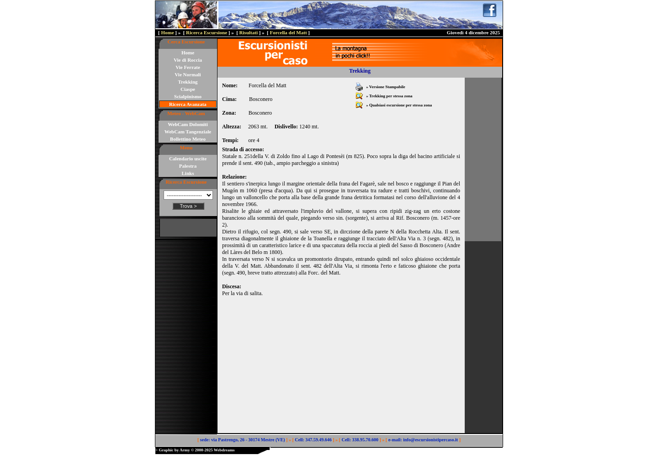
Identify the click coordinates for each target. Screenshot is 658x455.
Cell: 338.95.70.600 (359, 439)
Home (167, 32)
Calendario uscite (188, 158)
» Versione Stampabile (385, 87)
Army (185, 450)
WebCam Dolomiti (188, 124)
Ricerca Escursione (206, 32)
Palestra (187, 166)
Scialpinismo (188, 96)
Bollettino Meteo (188, 139)
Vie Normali (188, 74)
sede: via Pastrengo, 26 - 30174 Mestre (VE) (242, 439)
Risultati (248, 32)
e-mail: (395, 439)
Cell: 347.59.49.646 (313, 439)
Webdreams (224, 450)
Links (188, 173)
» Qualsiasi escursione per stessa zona (398, 105)
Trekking (188, 82)
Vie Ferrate (187, 67)
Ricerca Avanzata (188, 104)
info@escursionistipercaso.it (430, 439)
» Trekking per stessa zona (389, 96)
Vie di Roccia (188, 60)
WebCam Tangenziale (187, 131)
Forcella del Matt (288, 32)
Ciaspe (187, 89)
